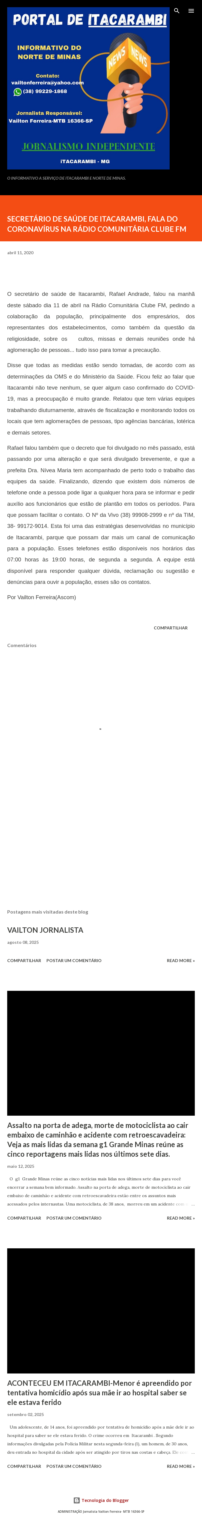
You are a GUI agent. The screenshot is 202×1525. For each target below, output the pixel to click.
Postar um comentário (74, 960)
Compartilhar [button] (171, 627)
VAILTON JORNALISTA (45, 930)
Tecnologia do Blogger (101, 1500)
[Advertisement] (101, 848)
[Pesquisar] (176, 10)
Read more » (181, 960)
